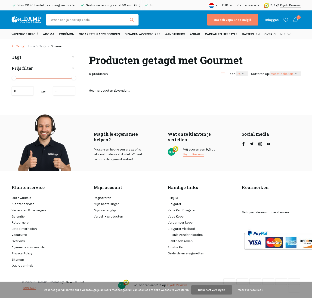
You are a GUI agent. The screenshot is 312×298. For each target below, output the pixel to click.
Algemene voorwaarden (29, 247)
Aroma (48, 34)
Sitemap (18, 260)
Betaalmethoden (24, 229)
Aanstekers (175, 34)
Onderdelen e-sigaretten (186, 253)
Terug (18, 46)
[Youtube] (268, 144)
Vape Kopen (176, 216)
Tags (44, 46)
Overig (270, 34)
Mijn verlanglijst (106, 210)
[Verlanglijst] (285, 19)
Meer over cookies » (250, 290)
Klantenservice (248, 5)
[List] (223, 74)
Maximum (64, 91)
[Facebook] (243, 144)
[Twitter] (252, 144)
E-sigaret (174, 204)
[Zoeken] (92, 20)
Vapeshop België (25, 34)
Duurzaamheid (23, 266)
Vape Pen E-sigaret (182, 210)
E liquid (173, 198)
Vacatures (19, 235)
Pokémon (66, 34)
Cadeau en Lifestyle (221, 34)
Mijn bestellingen (107, 204)
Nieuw (285, 34)
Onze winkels (21, 198)
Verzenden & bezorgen (29, 210)
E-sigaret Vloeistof (181, 229)
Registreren (102, 198)
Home (32, 46)
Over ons (18, 241)
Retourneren (21, 222)
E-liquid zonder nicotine (185, 235)
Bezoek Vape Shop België (232, 20)
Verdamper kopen (181, 222)
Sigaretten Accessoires (99, 34)
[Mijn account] (272, 20)
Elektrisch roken (180, 241)
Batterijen (251, 34)
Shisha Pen (176, 247)
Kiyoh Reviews (290, 5)
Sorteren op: (260, 74)
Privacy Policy (22, 253)
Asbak (195, 34)
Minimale (23, 91)
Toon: (232, 74)
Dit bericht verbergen (211, 290)
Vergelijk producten (108, 216)
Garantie (18, 216)
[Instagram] (260, 144)
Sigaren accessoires (143, 34)
